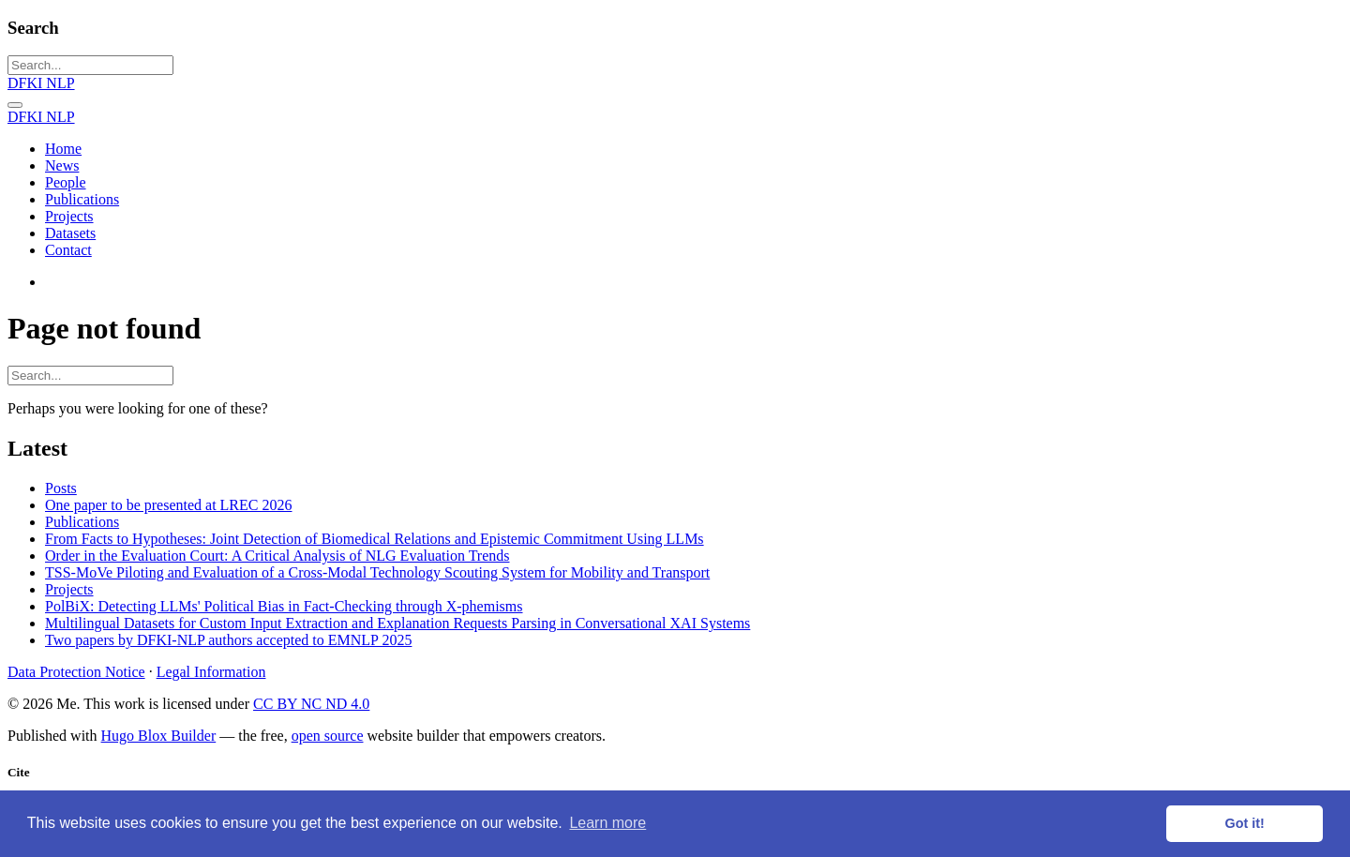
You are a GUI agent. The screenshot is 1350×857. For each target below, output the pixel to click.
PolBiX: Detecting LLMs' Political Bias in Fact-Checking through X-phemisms (284, 606)
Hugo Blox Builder (159, 736)
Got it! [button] (1245, 823)
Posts (61, 488)
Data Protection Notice (76, 672)
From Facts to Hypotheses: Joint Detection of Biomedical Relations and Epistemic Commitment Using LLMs (374, 539)
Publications (82, 522)
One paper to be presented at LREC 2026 (168, 505)
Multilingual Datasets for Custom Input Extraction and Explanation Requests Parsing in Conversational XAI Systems (397, 623)
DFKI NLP (41, 83)
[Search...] (90, 65)
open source (328, 736)
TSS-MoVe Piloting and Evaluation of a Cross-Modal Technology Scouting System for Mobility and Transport (377, 572)
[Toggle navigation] (15, 105)
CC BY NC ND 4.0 (311, 704)
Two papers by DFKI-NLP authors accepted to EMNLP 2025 (228, 640)
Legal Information (211, 672)
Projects (69, 589)
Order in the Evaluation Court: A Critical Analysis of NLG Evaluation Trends (277, 556)
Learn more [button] (607, 823)
